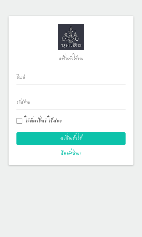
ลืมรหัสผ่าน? (71, 153)
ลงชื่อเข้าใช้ (71, 138)
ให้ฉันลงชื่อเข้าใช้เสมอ (40, 121)
